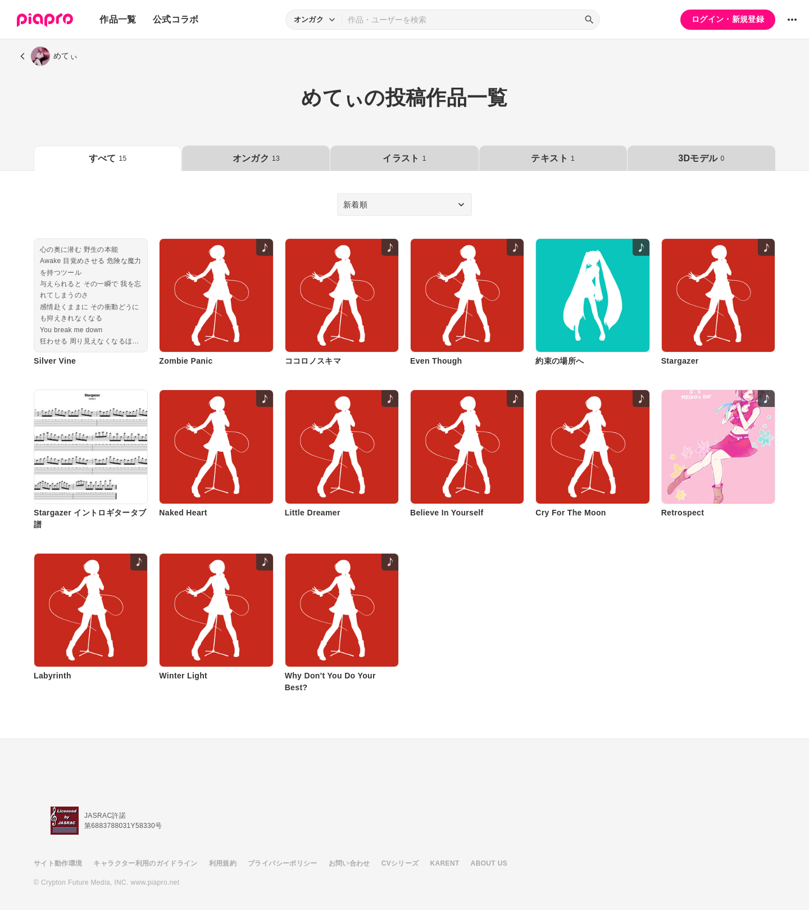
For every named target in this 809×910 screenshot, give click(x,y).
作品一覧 (117, 19)
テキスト (552, 158)
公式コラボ (176, 19)
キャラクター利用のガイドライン (145, 863)
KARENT (445, 863)
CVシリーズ (400, 863)
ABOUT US (489, 863)
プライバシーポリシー (282, 863)
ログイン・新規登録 (728, 19)
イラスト (404, 158)
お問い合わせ (349, 863)
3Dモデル (701, 158)
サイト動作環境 (58, 863)
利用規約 (223, 863)
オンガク (256, 158)
